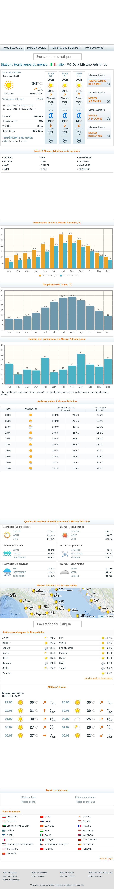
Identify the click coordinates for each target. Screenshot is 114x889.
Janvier (8, 157)
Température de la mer (65, 48)
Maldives (88, 835)
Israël (10, 835)
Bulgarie (12, 817)
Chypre (87, 817)
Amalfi (5, 638)
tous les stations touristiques (98, 678)
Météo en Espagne (67, 876)
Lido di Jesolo (66, 648)
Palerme (63, 653)
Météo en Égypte (9, 873)
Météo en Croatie (95, 876)
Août (44, 169)
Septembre (85, 157)
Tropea (62, 668)
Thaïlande (12, 849)
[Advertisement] (57, 22)
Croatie (11, 821)
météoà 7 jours (94, 100)
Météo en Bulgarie (10, 876)
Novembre (84, 165)
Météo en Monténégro (11, 880)
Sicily (62, 663)
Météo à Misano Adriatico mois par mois (57, 151)
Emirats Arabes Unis (18, 826)
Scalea (5, 668)
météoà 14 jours (95, 117)
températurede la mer (97, 82)
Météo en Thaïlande (39, 873)
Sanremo (6, 663)
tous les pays (106, 858)
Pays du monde (94, 48)
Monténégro (90, 840)
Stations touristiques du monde (24, 64)
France (87, 826)
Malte (10, 840)
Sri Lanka (88, 844)
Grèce (10, 830)
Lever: (9, 105)
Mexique (49, 840)
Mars (6, 165)
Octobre (84, 161)
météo (95, 134)
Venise (62, 643)
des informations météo (61, 885)
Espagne (49, 826)
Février (8, 161)
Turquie (87, 849)
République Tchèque (56, 844)
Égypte (87, 821)
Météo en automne (85, 802)
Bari (61, 638)
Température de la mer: (13, 99)
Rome (5, 658)
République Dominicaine (20, 844)
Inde (47, 830)
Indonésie (88, 830)
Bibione (6, 643)
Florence (6, 673)
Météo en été (28, 802)
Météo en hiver (28, 797)
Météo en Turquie (67, 873)
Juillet (5, 141)
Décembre (84, 169)
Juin (43, 161)
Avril (6, 169)
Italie (60, 64)
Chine (48, 817)
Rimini (62, 658)
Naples (5, 653)
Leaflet (101, 617)
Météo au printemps (85, 797)
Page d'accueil (12, 48)
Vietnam (11, 853)
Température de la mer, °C (57, 284)
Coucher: (25, 105)
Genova (6, 648)
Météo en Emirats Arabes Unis (101, 873)
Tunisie (49, 849)
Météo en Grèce (38, 876)
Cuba (47, 821)
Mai (43, 157)
